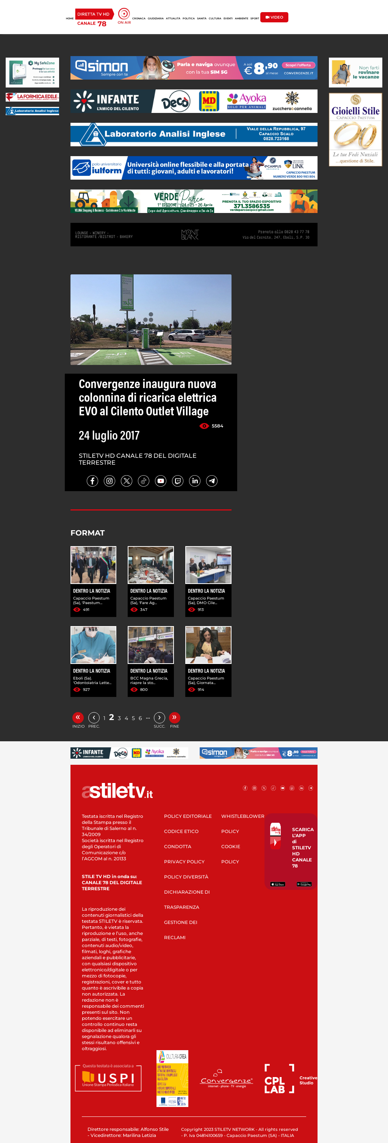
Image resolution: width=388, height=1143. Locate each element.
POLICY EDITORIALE (188, 816)
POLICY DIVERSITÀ (186, 877)
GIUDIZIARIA (156, 18)
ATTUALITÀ (173, 18)
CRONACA (139, 18)
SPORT (254, 18)
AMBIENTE (241, 18)
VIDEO (274, 17)
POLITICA (189, 18)
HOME (70, 18)
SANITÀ (202, 18)
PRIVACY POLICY (184, 861)
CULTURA (215, 18)
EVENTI (228, 18)
